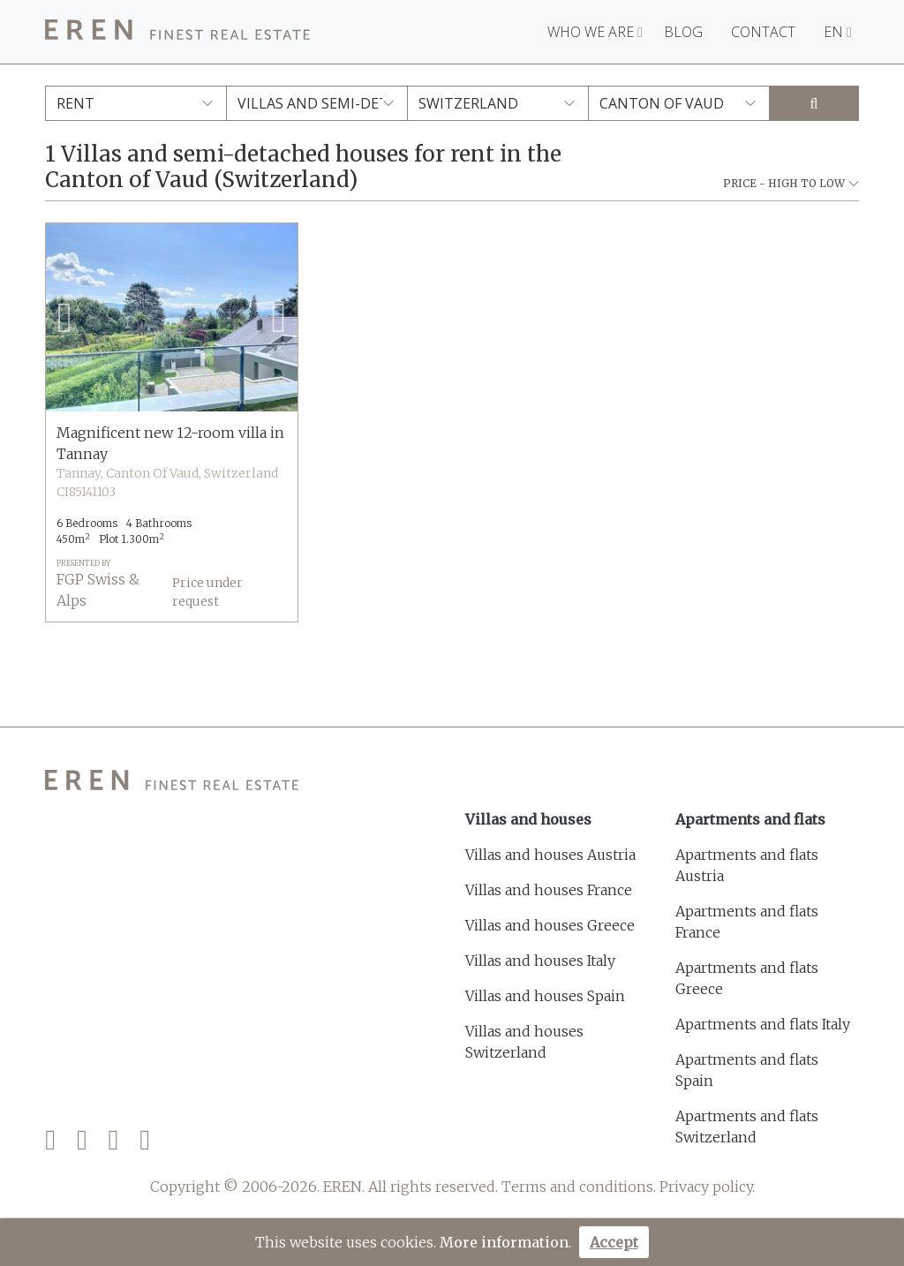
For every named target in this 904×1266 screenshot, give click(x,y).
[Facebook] (50, 1140)
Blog (683, 31)
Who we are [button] (595, 31)
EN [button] (838, 31)
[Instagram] (114, 1140)
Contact (763, 31)
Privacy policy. (707, 1186)
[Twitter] (82, 1140)
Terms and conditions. (578, 1186)
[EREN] (177, 32)
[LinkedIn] (144, 1140)
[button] (65, 317)
